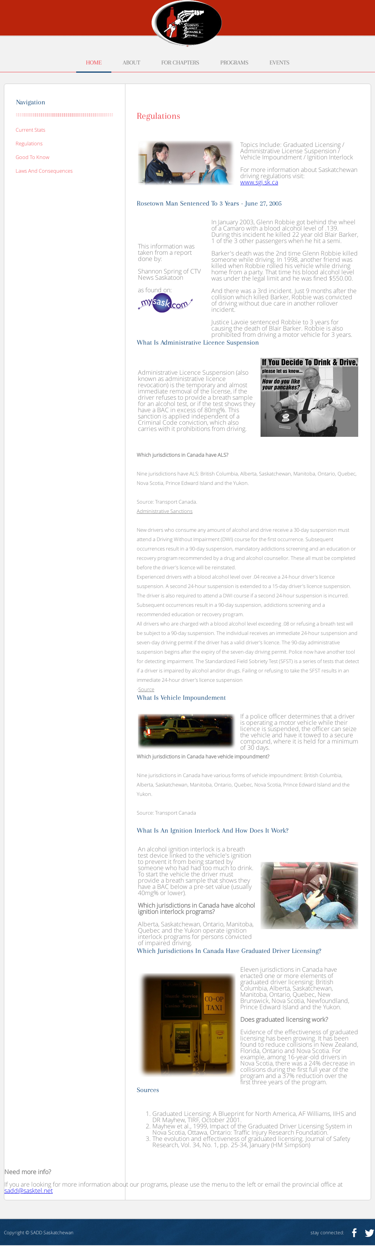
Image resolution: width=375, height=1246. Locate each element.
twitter (369, 1232)
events (279, 62)
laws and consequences (44, 170)
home (94, 62)
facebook (354, 1232)
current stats (30, 129)
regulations (29, 143)
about (131, 62)
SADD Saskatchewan (51, 1232)
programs (234, 62)
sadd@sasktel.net (28, 1190)
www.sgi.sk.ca (259, 182)
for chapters (180, 62)
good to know (32, 157)
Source (146, 689)
